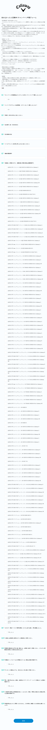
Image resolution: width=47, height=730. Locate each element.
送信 (23, 721)
